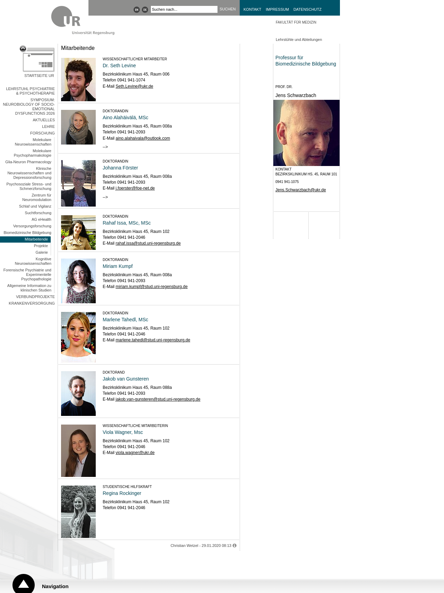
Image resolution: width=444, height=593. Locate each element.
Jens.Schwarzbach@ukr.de (300, 190)
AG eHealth (41, 219)
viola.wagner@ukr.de (135, 452)
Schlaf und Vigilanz (35, 206)
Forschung (42, 133)
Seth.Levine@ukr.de (134, 86)
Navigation (55, 586)
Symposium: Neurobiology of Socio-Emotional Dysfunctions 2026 (29, 106)
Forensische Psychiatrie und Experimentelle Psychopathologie (27, 274)
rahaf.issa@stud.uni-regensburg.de (148, 243)
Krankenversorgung (32, 303)
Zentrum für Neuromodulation (36, 197)
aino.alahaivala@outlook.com (143, 138)
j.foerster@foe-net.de (135, 188)
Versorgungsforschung (32, 226)
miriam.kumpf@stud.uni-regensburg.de (152, 286)
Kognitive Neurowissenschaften (33, 261)
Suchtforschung (38, 213)
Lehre (48, 126)
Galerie (42, 252)
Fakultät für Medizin (296, 22)
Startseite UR (39, 75)
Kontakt (252, 9)
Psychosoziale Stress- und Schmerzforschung (28, 186)
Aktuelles (44, 120)
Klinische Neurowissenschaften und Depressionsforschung (29, 173)
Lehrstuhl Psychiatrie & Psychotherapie (30, 91)
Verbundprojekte (35, 297)
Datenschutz (307, 9)
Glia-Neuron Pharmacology (28, 162)
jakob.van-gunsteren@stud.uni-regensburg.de (158, 399)
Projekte (41, 246)
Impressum (277, 9)
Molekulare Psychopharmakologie (32, 153)
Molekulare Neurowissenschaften (33, 142)
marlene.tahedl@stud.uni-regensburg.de (153, 340)
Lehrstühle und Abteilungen (299, 39)
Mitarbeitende (36, 239)
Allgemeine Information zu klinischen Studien (29, 288)
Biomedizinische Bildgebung (27, 232)
